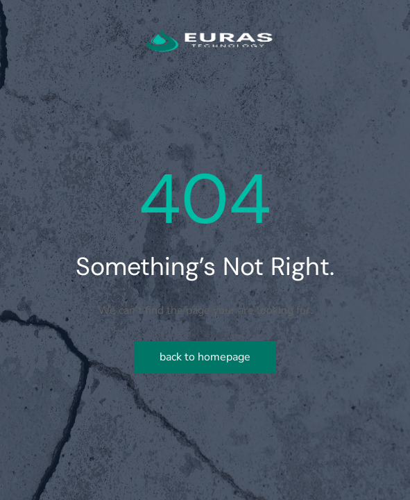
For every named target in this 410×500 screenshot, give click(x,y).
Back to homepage (205, 357)
